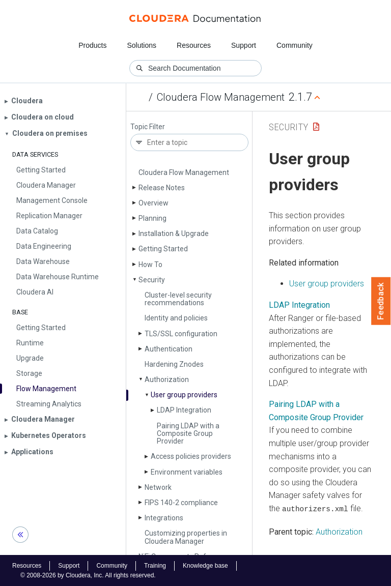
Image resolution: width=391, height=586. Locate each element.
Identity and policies (176, 318)
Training (155, 565)
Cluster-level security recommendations (178, 299)
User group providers (184, 395)
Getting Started (163, 249)
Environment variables (186, 472)
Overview (153, 203)
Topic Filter (147, 127)
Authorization (167, 379)
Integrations (164, 518)
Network (158, 487)
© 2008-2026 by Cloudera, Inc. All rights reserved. (88, 574)
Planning (152, 218)
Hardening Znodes (174, 364)
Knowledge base (205, 565)
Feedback (381, 301)
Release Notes (161, 188)
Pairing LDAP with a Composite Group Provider (188, 434)
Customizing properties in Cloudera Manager (186, 537)
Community (294, 45)
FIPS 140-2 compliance (181, 503)
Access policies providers (191, 456)
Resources (194, 45)
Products (92, 45)
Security (151, 280)
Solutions (141, 45)
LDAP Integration (184, 410)
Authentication (168, 349)
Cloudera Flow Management (221, 97)
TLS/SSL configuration (181, 334)
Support (243, 45)
